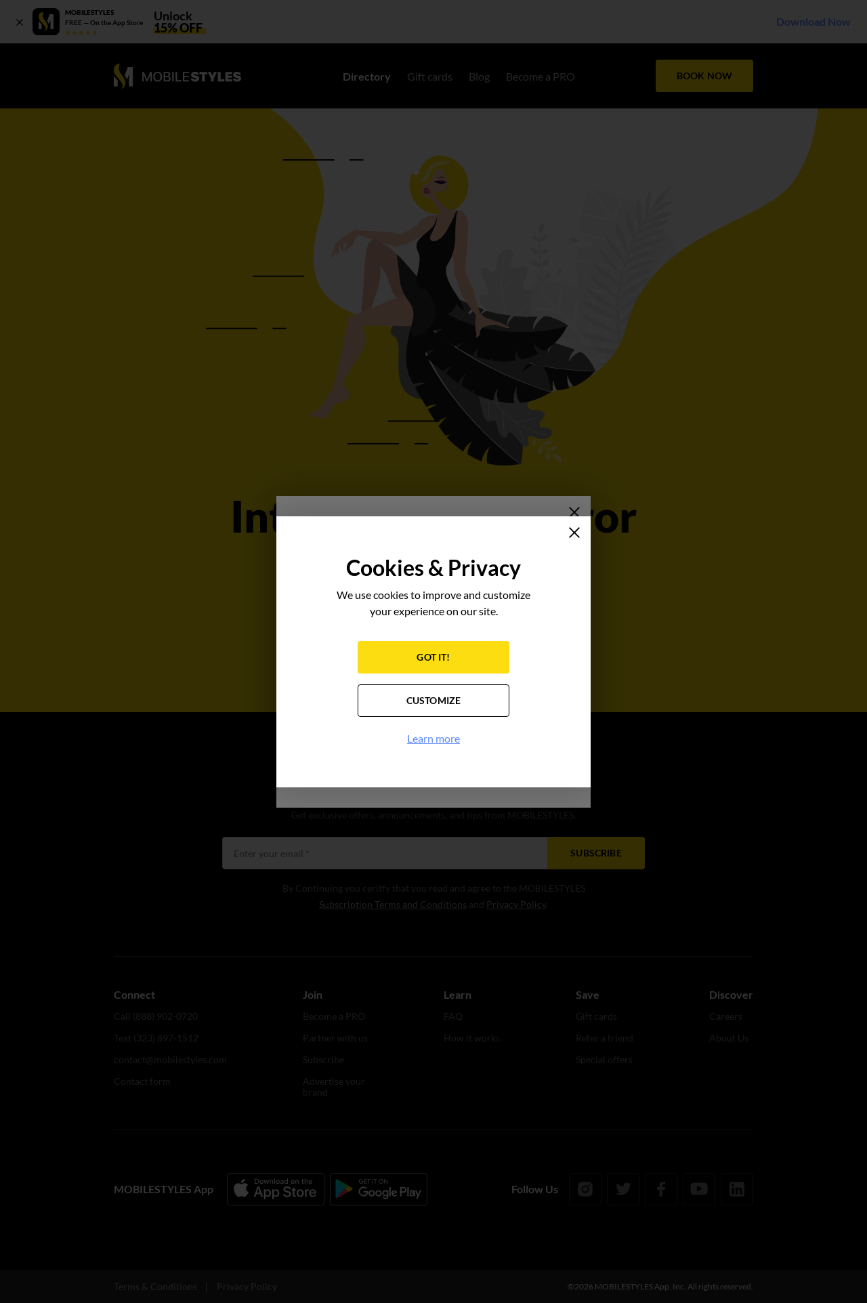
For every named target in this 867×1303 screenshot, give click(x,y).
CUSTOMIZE (433, 700)
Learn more (433, 738)
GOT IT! (433, 657)
